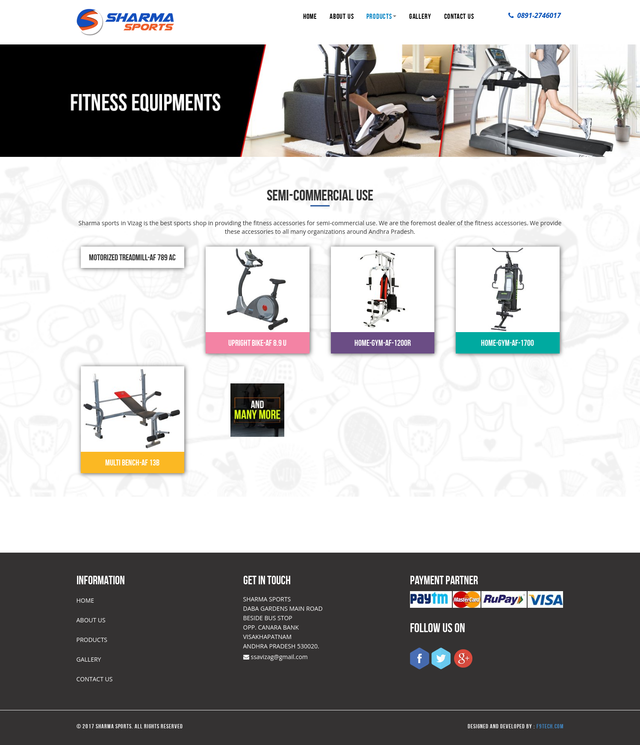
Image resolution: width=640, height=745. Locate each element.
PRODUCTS (381, 16)
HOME (310, 16)
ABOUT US (342, 16)
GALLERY (420, 16)
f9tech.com (550, 726)
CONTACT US (459, 16)
